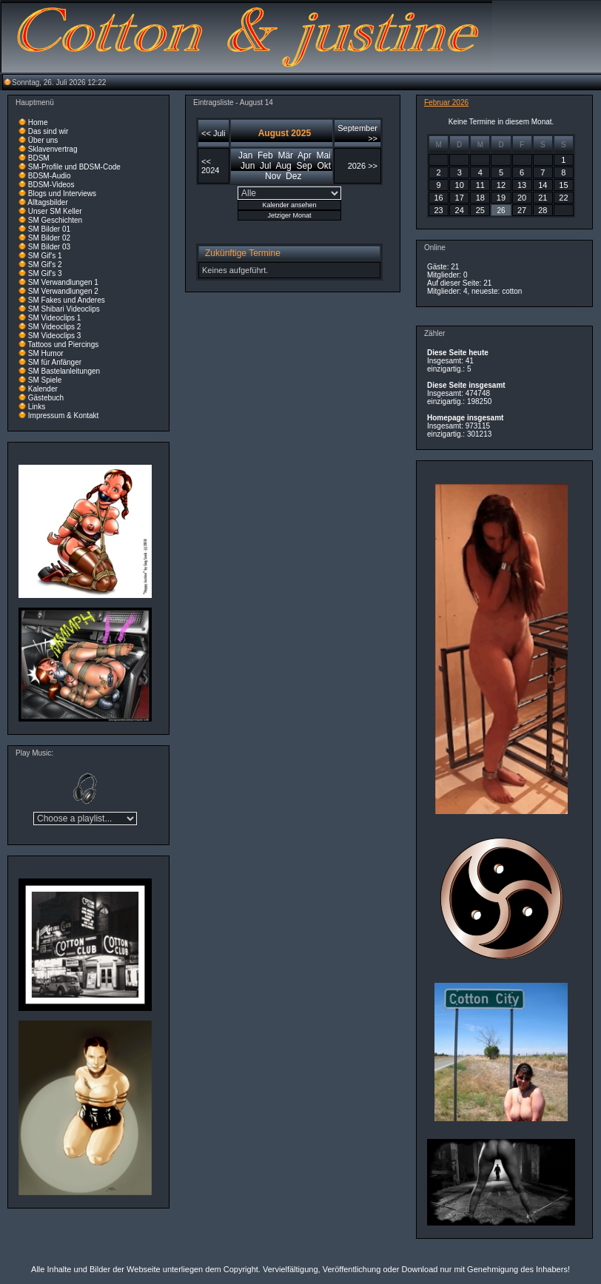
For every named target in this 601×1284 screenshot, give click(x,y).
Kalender (43, 389)
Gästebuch (46, 398)
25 (480, 210)
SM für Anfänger (54, 362)
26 (501, 210)
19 (501, 197)
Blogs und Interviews (62, 193)
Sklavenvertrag (53, 149)
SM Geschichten (55, 220)
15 (563, 185)
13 (521, 185)
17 (459, 197)
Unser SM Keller (55, 211)
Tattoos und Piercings (63, 344)
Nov (273, 176)
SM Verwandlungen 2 (63, 291)
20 (521, 197)
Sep (304, 166)
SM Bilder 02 (49, 238)
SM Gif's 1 (45, 256)
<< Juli (213, 133)
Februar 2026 (446, 102)
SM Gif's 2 (45, 265)
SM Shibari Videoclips (64, 309)
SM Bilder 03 (49, 247)
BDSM (39, 158)
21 (542, 197)
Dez (293, 176)
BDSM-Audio (49, 176)
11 (480, 185)
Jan (245, 155)
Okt (324, 166)
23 (438, 210)
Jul (265, 166)
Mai (323, 155)
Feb (265, 155)
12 (501, 185)
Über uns (43, 140)
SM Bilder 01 (49, 229)
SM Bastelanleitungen (64, 371)
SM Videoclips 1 (54, 318)
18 (480, 197)
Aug (283, 166)
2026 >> (362, 165)
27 (521, 210)
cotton (512, 291)
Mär (285, 155)
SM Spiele (45, 380)
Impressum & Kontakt (63, 415)
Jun (248, 166)
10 (459, 185)
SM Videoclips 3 (54, 336)
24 (459, 210)
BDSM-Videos (51, 185)
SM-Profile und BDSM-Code (74, 167)
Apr (305, 155)
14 (542, 185)
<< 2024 (210, 166)
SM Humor (46, 353)
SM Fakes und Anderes (66, 300)
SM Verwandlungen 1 (63, 282)
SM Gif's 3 (45, 273)
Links (36, 407)
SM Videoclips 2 (54, 327)
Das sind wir (48, 131)
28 (542, 210)
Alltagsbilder (47, 202)
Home (38, 122)
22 (563, 197)
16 (438, 197)
